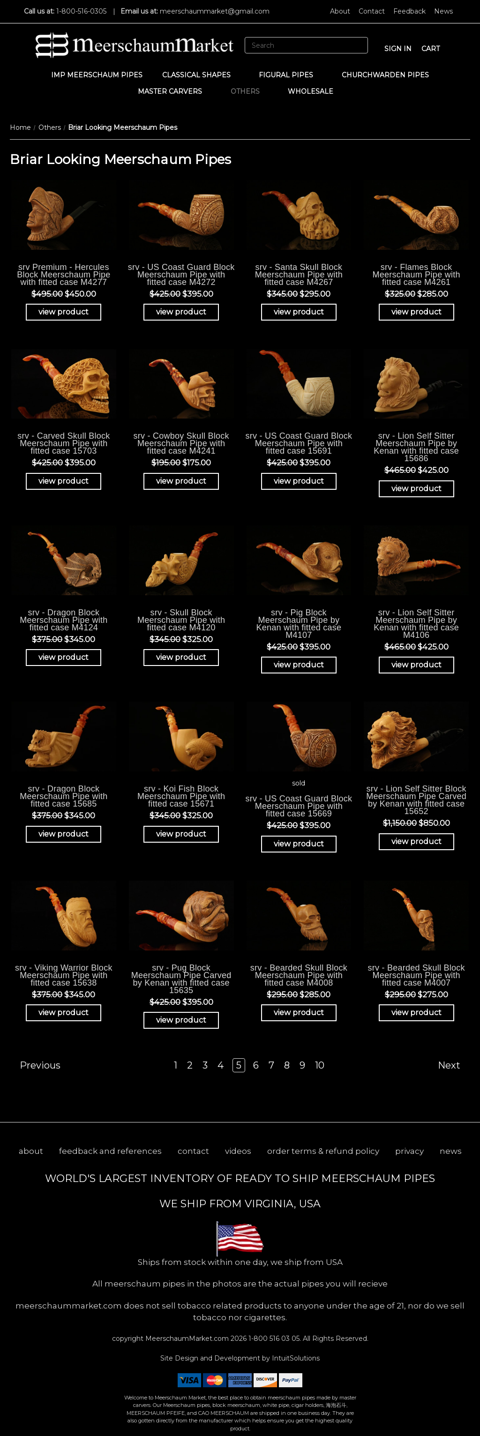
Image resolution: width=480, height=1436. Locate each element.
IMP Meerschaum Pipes (96, 75)
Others (250, 91)
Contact (372, 11)
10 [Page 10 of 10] (319, 1065)
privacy (409, 1151)
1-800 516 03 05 (273, 1338)
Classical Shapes (201, 75)
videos (238, 1151)
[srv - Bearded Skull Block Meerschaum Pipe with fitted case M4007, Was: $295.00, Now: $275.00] (416, 915)
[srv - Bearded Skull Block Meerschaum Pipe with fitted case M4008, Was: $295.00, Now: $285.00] (299, 915)
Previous (35, 1065)
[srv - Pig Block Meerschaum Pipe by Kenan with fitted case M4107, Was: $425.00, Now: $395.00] (299, 560)
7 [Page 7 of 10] (271, 1065)
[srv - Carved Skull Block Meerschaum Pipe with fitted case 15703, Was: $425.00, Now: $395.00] (63, 384)
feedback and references (110, 1151)
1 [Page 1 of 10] (175, 1065)
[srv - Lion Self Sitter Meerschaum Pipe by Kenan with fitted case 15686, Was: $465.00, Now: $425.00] (416, 384)
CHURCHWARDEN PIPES (385, 75)
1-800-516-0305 (81, 11)
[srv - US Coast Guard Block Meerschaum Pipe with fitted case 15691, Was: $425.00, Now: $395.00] (299, 384)
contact (193, 1151)
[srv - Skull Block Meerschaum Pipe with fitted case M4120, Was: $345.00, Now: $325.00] (181, 560)
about (31, 1151)
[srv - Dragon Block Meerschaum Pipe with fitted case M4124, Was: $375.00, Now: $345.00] (63, 560)
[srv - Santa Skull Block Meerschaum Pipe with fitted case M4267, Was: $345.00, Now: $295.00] (299, 215)
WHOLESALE (315, 91)
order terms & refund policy (323, 1151)
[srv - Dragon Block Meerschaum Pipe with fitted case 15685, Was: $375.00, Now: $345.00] (63, 736)
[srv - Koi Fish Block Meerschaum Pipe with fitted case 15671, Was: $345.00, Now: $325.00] (181, 736)
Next (454, 1065)
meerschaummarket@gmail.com (215, 11)
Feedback (409, 11)
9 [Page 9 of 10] (302, 1065)
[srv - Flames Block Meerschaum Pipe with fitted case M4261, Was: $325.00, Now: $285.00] (416, 215)
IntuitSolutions (296, 1358)
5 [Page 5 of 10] (238, 1065)
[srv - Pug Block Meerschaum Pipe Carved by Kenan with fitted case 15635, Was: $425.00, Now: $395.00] (181, 915)
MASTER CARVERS (174, 91)
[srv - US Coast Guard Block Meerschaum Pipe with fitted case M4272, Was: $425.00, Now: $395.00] (181, 215)
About (340, 11)
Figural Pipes (290, 75)
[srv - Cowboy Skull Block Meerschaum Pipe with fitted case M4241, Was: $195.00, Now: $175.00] (181, 384)
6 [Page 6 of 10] (256, 1065)
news (451, 1151)
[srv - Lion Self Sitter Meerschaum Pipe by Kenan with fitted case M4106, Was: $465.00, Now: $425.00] (416, 560)
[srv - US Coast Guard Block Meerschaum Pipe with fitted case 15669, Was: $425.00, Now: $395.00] (299, 736)
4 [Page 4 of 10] (221, 1065)
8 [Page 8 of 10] (287, 1065)
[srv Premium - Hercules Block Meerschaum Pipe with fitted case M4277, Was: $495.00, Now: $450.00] (63, 215)
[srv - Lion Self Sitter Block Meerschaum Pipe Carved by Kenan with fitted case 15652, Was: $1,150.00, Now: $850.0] (416, 736)
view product (63, 311)
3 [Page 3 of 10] (205, 1065)
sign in (398, 49)
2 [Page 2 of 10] (190, 1065)
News (443, 11)
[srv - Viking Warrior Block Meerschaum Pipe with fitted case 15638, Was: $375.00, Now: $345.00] (63, 915)
